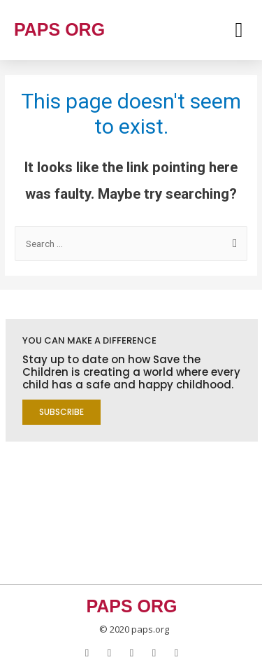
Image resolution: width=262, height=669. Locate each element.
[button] (61, 412)
